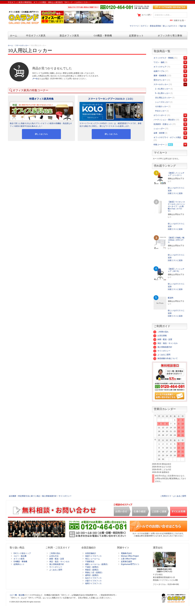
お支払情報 (160, 336)
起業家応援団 (126, 561)
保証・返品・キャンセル (165, 343)
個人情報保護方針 (162, 347)
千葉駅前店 (89, 561)
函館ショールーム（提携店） (97, 564)
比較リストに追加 (175, 193)
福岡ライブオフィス (93, 583)
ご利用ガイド (165, 496)
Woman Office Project (130, 556)
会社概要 (12, 496)
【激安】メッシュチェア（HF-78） (176, 270)
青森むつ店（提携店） (94, 572)
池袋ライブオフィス (93, 556)
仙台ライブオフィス (93, 578)
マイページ (134, 26)
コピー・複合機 (20, 556)
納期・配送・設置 (162, 339)
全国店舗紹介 (90, 553)
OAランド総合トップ (22, 553)
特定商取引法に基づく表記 (29, 496)
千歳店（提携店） (92, 567)
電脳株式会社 (126, 553)
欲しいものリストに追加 (176, 189)
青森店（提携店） (92, 570)
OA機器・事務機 (20, 561)
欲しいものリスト (170, 26)
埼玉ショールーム (92, 559)
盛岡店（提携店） (92, 575)
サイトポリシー (161, 351)
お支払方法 (53, 556)
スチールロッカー (22, 45)
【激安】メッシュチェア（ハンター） (176, 174)
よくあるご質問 (161, 355)
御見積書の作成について (165, 358)
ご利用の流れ (160, 332)
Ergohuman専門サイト (130, 564)
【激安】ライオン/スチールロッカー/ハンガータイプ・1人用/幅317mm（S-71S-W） (176, 206)
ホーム (10, 45)
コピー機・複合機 (16, 595)
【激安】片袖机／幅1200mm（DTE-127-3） (176, 240)
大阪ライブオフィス (93, 581)
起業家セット (19, 564)
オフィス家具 (19, 559)
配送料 (170, 298)
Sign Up (182, 26)
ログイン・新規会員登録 (151, 26)
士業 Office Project (128, 559)
